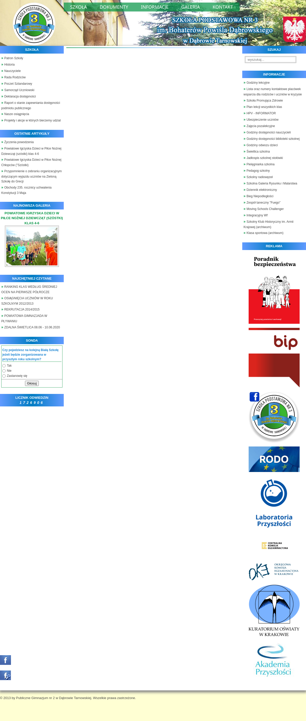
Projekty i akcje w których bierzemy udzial (32, 120)
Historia (9, 64)
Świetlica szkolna (258, 151)
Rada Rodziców (15, 77)
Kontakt (223, 7)
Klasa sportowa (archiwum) (265, 233)
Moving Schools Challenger (265, 209)
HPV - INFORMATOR (261, 113)
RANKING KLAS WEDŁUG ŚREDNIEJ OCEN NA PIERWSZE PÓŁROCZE (29, 289)
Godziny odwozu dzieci (262, 145)
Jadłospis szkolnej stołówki (265, 158)
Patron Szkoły (13, 58)
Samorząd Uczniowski (19, 90)
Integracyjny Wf (257, 215)
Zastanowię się (17, 376)
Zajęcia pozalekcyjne (261, 126)
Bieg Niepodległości (260, 196)
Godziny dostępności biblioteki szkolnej (273, 139)
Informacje (155, 7)
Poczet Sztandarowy (18, 83)
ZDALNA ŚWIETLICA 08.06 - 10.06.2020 (32, 327)
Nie (9, 370)
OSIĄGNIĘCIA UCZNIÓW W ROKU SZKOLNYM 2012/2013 (27, 300)
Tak (9, 365)
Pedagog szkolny (258, 170)
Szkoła (78, 7)
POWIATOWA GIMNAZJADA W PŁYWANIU (24, 318)
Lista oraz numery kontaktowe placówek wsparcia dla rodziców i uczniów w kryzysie (273, 91)
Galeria (190, 7)
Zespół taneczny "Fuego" (263, 202)
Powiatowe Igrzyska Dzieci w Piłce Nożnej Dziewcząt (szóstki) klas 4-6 (31, 151)
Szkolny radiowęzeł (260, 177)
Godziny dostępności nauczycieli (269, 132)
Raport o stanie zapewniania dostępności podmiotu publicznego (30, 105)
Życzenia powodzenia (19, 142)
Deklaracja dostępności (20, 96)
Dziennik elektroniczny (262, 190)
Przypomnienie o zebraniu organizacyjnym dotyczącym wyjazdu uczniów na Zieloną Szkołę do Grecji (31, 176)
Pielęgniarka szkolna (261, 164)
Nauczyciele (12, 71)
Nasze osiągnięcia (16, 114)
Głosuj (32, 383)
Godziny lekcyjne (258, 82)
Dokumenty (114, 7)
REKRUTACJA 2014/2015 (22, 309)
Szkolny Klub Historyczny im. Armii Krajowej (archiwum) (269, 224)
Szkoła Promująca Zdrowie (265, 100)
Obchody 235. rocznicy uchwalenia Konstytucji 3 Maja (26, 190)
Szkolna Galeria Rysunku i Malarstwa (272, 183)
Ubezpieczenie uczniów (262, 119)
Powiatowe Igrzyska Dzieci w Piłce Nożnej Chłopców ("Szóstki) (31, 162)
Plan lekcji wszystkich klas (264, 107)
